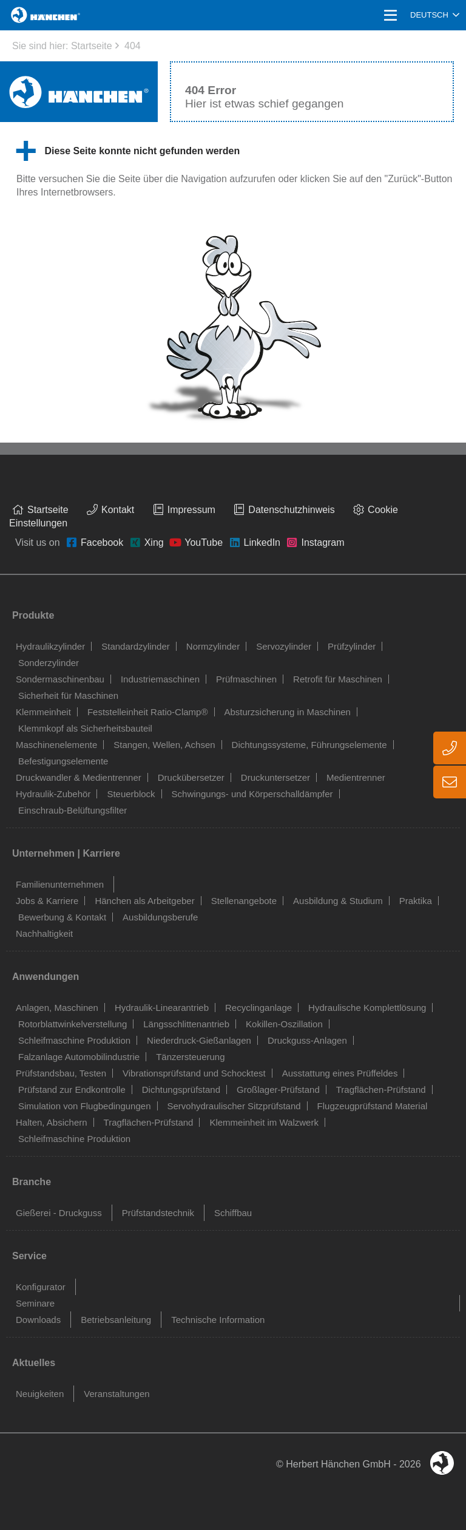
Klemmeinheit (43, 711)
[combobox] (434, 15)
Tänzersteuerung (190, 1056)
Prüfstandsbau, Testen (61, 1073)
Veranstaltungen (116, 1393)
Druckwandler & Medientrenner (78, 777)
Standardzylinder (135, 646)
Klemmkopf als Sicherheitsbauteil (85, 728)
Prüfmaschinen (246, 679)
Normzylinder (213, 646)
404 (132, 46)
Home (25, 15)
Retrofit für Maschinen (337, 679)
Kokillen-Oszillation (284, 1023)
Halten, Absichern (51, 1122)
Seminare (35, 1303)
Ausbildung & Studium (338, 900)
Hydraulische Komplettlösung (367, 1007)
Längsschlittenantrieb (186, 1023)
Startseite (91, 46)
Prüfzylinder (352, 646)
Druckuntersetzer (275, 777)
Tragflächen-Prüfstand (381, 1089)
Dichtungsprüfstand (181, 1089)
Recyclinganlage (258, 1007)
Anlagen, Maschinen (57, 1007)
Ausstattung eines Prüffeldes (340, 1073)
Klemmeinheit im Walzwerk (263, 1122)
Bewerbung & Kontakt (62, 917)
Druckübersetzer (191, 777)
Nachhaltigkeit (44, 933)
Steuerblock (131, 793)
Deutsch (429, 14)
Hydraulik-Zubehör (53, 793)
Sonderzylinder (48, 662)
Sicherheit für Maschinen (68, 695)
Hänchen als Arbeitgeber (144, 900)
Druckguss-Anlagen (307, 1040)
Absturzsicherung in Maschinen (288, 711)
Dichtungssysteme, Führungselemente (309, 744)
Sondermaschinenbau (60, 679)
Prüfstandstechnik (158, 1212)
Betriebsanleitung (116, 1319)
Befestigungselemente (63, 761)
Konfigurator (41, 1286)
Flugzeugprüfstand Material (372, 1105)
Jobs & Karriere (47, 900)
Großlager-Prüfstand (278, 1089)
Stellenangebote (244, 900)
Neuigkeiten (40, 1393)
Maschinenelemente (56, 744)
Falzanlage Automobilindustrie (79, 1056)
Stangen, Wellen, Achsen (164, 744)
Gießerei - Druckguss (59, 1212)
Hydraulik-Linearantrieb (162, 1007)
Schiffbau (233, 1212)
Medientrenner (355, 777)
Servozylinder (283, 646)
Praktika (415, 900)
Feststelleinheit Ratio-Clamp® (147, 711)
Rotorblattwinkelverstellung (72, 1023)
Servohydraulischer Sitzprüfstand (234, 1105)
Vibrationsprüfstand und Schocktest (194, 1073)
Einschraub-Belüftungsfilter (72, 810)
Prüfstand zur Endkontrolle (72, 1089)
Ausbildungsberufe (160, 917)
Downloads (38, 1319)
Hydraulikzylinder (50, 646)
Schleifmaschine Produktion (74, 1040)
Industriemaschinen (160, 679)
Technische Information (218, 1319)
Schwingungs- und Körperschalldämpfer (252, 793)
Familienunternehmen (60, 884)
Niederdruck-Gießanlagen (199, 1040)
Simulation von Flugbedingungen (84, 1105)
